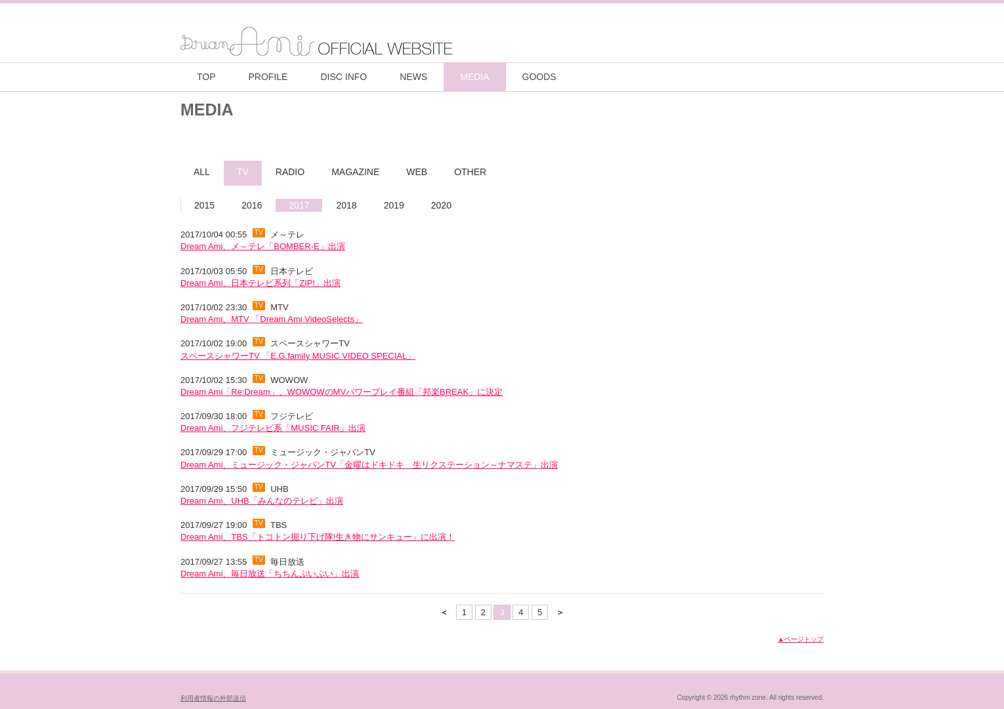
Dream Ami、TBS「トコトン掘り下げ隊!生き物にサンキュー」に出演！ (317, 537)
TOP (206, 76)
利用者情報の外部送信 (213, 698)
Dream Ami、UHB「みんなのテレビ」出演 (261, 501)
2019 (394, 205)
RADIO (290, 172)
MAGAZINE (355, 172)
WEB (416, 172)
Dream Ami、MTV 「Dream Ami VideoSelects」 (271, 319)
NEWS (413, 76)
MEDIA (474, 76)
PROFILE (268, 76)
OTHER (470, 172)
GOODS (539, 76)
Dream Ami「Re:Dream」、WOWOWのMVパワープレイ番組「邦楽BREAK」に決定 (341, 392)
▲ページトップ (801, 639)
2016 (251, 205)
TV (243, 172)
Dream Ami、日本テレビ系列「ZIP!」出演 (260, 283)
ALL (202, 172)
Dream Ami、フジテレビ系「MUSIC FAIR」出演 (273, 428)
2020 (441, 205)
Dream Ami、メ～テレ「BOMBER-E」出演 (262, 246)
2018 (346, 205)
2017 (299, 205)
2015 (204, 205)
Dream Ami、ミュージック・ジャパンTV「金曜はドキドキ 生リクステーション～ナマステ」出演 (369, 465)
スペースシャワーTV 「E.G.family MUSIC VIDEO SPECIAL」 (297, 356)
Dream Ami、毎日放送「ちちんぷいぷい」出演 (269, 573)
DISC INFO (343, 76)
